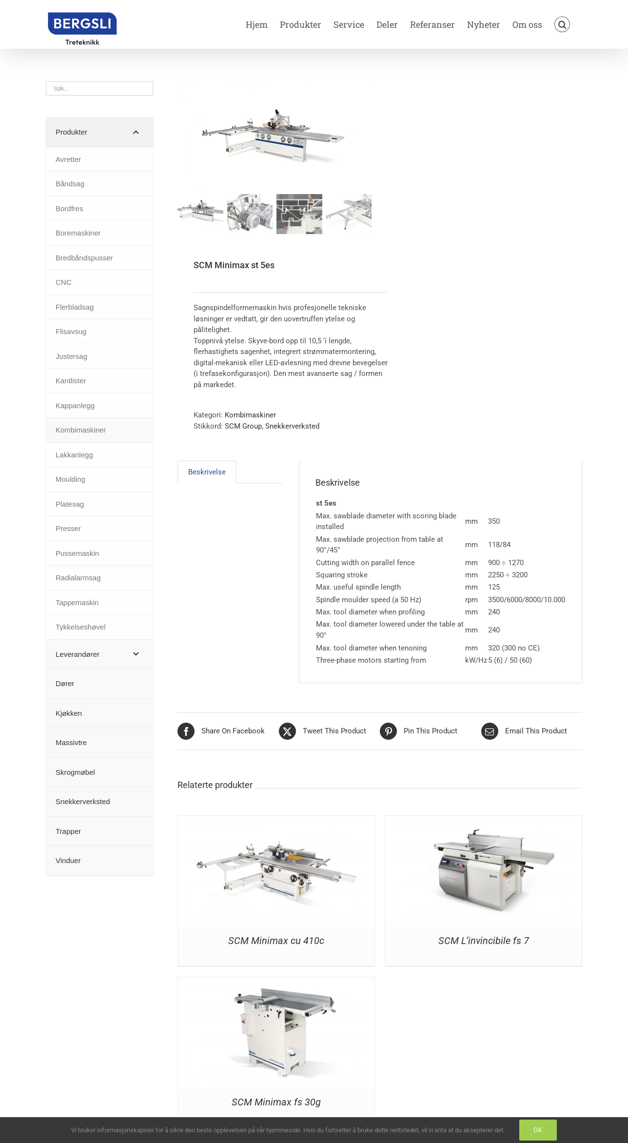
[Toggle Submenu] (136, 132)
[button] (562, 24)
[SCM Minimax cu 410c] (276, 821)
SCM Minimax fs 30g (276, 1103)
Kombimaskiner (250, 415)
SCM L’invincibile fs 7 (483, 941)
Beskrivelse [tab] (207, 472)
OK (538, 1129)
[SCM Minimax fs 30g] (276, 983)
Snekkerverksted (292, 426)
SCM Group (243, 426)
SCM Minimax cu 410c (276, 941)
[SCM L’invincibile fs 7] (483, 821)
